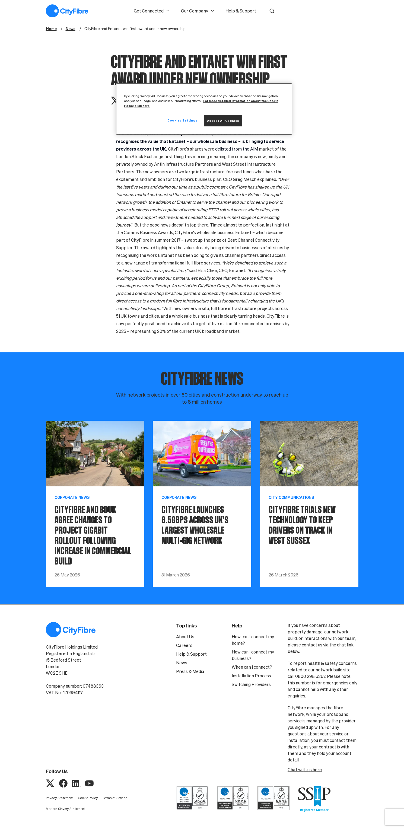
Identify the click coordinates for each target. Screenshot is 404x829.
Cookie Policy (88, 798)
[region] (204, 109)
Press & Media (190, 671)
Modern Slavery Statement (65, 809)
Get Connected (152, 10)
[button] (272, 11)
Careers (184, 645)
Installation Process (251, 675)
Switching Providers (251, 684)
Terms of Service (114, 798)
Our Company (198, 10)
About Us (185, 636)
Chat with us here (305, 769)
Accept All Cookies (223, 120)
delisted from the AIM (236, 148)
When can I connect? (252, 667)
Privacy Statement (60, 798)
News (181, 662)
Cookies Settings (182, 120)
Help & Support (240, 10)
